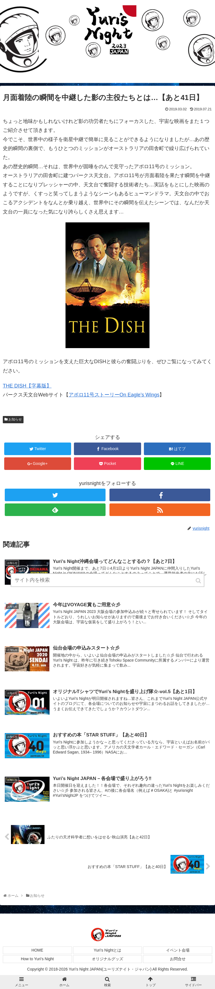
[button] (198, 581)
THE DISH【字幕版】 (27, 386)
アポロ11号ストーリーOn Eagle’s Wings (114, 395)
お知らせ (15, 419)
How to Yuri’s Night (37, 959)
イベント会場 (178, 950)
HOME (37, 950)
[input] (107, 580)
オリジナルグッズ (107, 959)
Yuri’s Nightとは (107, 950)
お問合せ (178, 959)
